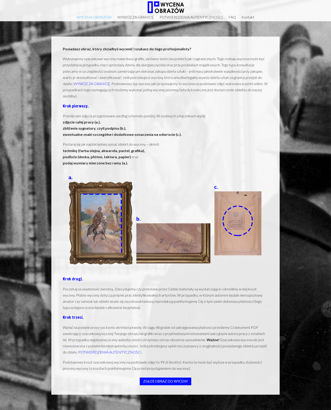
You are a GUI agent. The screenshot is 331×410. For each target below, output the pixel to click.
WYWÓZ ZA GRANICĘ (135, 17)
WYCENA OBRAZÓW (94, 17)
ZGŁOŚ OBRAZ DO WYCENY (165, 381)
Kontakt (248, 17)
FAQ (232, 17)
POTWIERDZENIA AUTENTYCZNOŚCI (191, 17)
